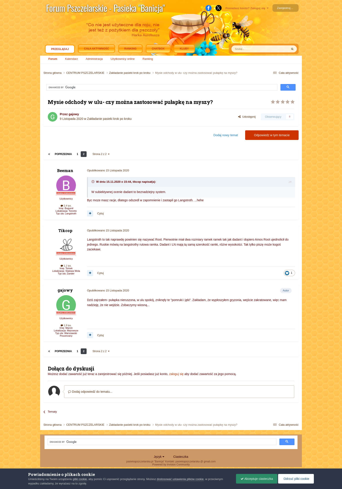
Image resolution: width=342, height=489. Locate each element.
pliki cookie (80, 479)
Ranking (148, 58)
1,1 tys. (66, 265)
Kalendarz (71, 58)
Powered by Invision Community (171, 464)
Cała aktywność (96, 48)
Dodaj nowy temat (226, 135)
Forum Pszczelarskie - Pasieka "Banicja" (105, 7)
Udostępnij (247, 116)
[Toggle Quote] (93, 181)
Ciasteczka (180, 456)
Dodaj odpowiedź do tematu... (90, 391)
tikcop (137, 181)
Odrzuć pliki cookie (296, 478)
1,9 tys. (66, 325)
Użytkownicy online (123, 58)
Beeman (65, 170)
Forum (52, 58)
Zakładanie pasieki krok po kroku (109, 119)
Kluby (184, 48)
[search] (87, 88)
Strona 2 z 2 (100, 154)
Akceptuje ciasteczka (257, 478)
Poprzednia (63, 154)
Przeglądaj (60, 50)
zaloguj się (176, 374)
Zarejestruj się (286, 8)
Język (159, 456)
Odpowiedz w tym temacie (272, 135)
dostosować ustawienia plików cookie (180, 479)
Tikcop (65, 230)
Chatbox (158, 48)
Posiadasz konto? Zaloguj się (247, 8)
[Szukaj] (249, 48)
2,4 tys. (66, 205)
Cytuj (100, 213)
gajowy (73, 114)
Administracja (94, 58)
